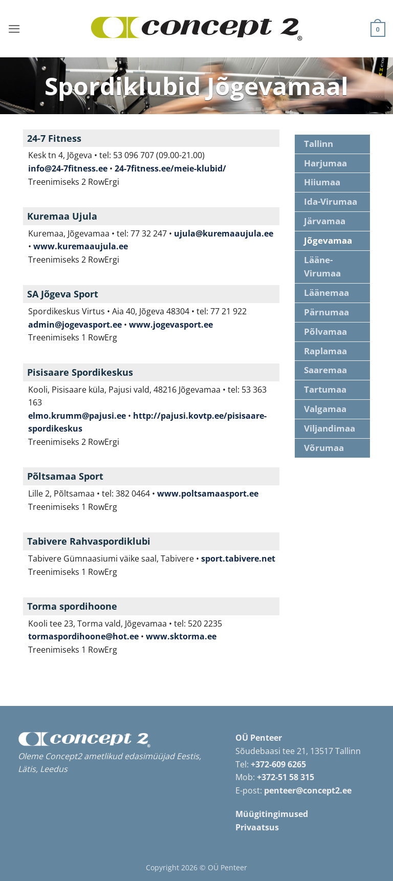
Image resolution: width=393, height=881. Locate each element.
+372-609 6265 (278, 764)
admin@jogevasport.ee (75, 324)
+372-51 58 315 (285, 777)
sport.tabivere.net (238, 558)
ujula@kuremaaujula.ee (223, 233)
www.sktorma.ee (181, 636)
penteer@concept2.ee (308, 790)
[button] (14, 28)
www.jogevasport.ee (171, 324)
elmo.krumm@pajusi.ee (77, 415)
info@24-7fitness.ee (67, 168)
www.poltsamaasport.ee (207, 493)
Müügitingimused (271, 814)
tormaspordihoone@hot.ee (83, 636)
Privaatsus (257, 827)
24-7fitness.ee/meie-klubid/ (170, 168)
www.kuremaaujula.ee (80, 246)
